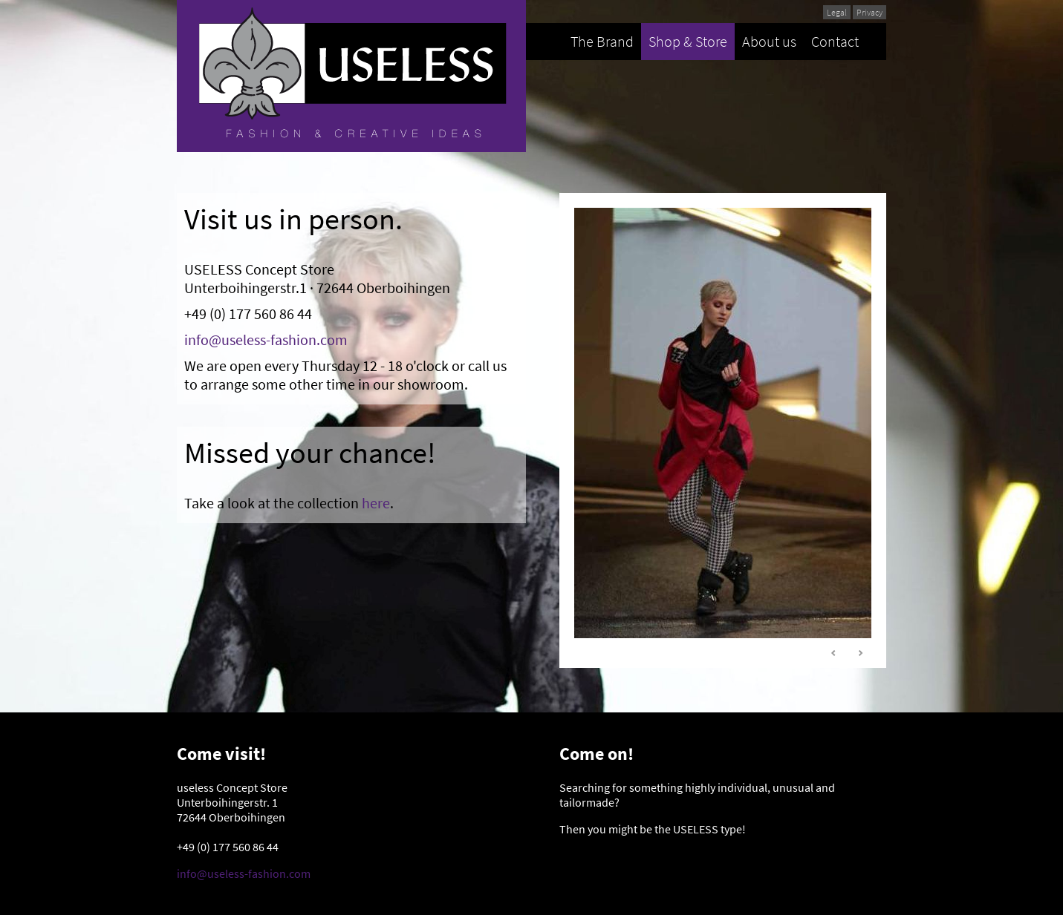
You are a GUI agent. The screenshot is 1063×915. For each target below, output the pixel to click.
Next (860, 653)
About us (769, 41)
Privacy (869, 12)
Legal (837, 12)
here (376, 502)
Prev (834, 653)
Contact (835, 41)
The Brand (602, 41)
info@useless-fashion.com (266, 339)
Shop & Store (687, 41)
